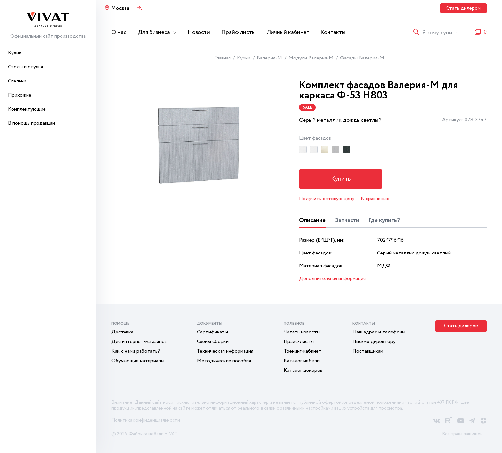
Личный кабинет (288, 32)
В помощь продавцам (31, 123)
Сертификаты (212, 332)
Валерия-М (269, 58)
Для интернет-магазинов (139, 341)
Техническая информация (225, 351)
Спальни (17, 81)
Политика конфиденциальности (145, 420)
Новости (199, 32)
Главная (222, 58)
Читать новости (302, 332)
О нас (118, 32)
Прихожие (19, 95)
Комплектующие (27, 109)
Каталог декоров (303, 370)
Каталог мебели (302, 360)
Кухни (14, 53)
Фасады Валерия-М (362, 58)
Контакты (332, 32)
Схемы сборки (213, 341)
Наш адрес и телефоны (378, 332)
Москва (120, 8)
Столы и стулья (25, 67)
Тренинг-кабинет (302, 351)
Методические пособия (224, 360)
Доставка (122, 332)
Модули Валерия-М (311, 58)
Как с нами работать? (135, 351)
